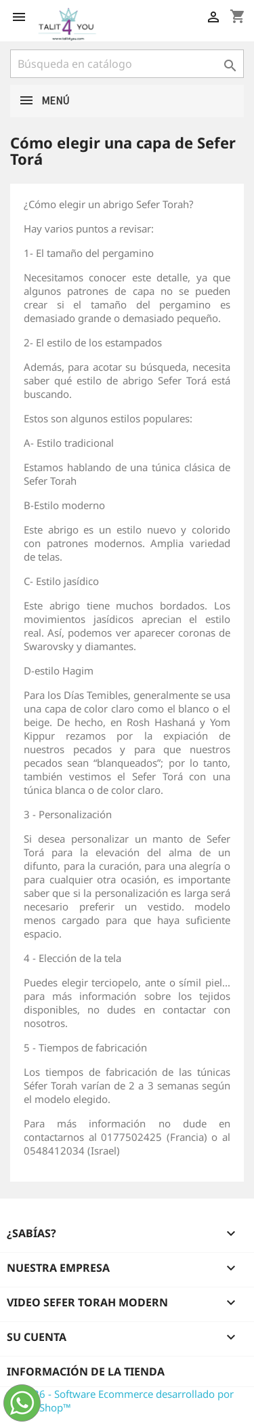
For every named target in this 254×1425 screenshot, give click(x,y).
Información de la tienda (86, 1371)
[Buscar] (127, 63)
